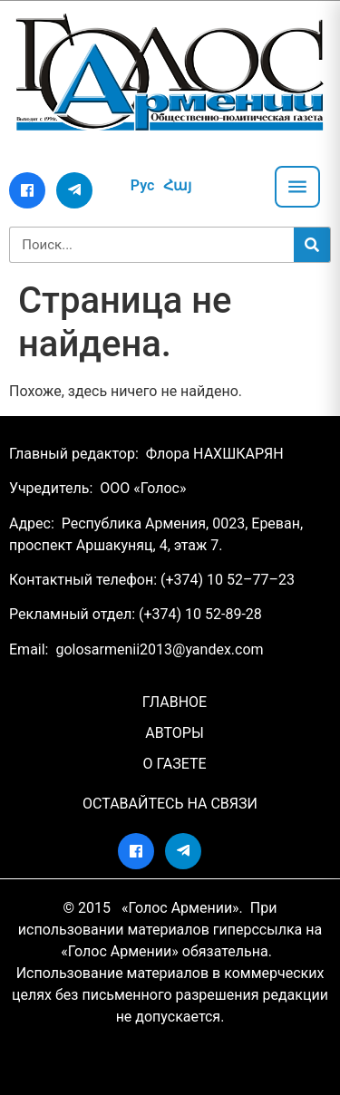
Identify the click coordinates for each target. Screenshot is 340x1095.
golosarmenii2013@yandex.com (159, 649)
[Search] (312, 245)
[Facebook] (27, 190)
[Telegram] (74, 190)
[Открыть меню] (297, 187)
